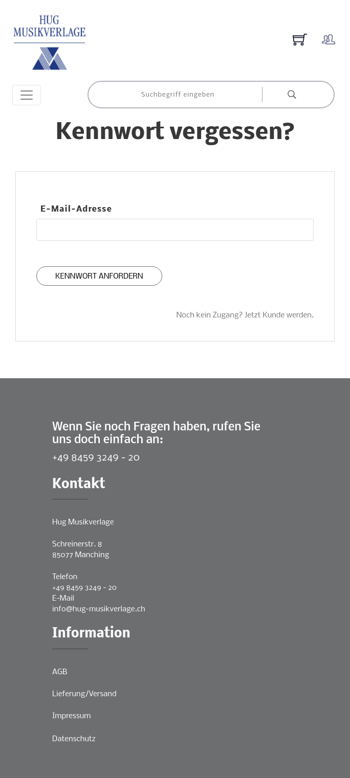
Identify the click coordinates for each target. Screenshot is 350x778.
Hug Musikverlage (83, 522)
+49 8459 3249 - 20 (96, 457)
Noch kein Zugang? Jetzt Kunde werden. (245, 315)
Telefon (64, 577)
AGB (59, 672)
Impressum (71, 716)
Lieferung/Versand (84, 694)
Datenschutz (74, 739)
